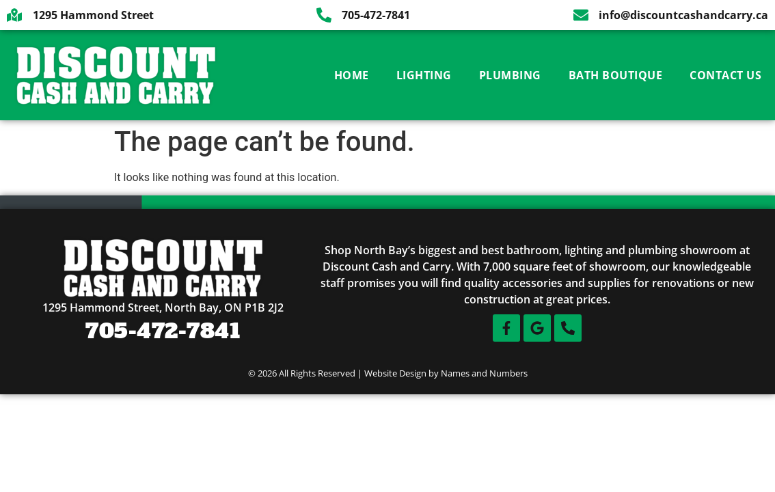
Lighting (424, 75)
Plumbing (510, 75)
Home (351, 75)
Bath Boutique (616, 75)
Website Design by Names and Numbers (446, 373)
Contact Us (725, 75)
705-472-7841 (163, 331)
